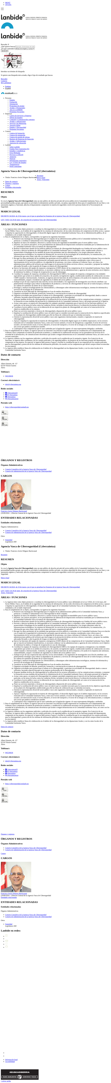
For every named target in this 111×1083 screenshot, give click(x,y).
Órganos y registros (7, 834)
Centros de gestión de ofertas (20, 137)
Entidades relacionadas (9, 897)
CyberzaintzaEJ (11, 393)
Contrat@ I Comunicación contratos (22, 119)
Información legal (11, 1060)
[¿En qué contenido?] (25, 49)
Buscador (4, 44)
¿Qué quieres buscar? (18, 46)
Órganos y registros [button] (12, 183)
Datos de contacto (7, 727)
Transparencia (14, 164)
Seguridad (8, 540)
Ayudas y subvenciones (18, 121)
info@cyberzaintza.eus (13, 384)
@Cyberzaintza (11, 395)
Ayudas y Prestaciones (17, 108)
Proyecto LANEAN (16, 155)
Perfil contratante (16, 166)
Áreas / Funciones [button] (43, 179)
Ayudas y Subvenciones (18, 141)
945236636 (9, 376)
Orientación (14, 104)
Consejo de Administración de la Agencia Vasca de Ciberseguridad (28, 471)
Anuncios (13, 157)
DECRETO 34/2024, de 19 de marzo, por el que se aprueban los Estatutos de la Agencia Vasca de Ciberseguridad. (40, 216)
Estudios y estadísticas (17, 151)
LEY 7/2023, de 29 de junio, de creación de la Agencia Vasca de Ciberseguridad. (29, 220)
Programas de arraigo (17, 106)
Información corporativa (18, 161)
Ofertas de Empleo (16, 118)
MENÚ (7, 3)
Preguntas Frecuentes (17, 112)
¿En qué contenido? (18, 49)
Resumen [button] (40, 176)
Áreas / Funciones (7, 593)
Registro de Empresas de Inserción (22, 139)
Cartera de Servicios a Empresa (20, 116)
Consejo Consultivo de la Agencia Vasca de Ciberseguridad (25, 469)
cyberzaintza (10, 397)
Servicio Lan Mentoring (18, 123)
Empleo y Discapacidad (18, 127)
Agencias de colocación (18, 143)
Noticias (12, 159)
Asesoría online (15, 125)
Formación (13, 102)
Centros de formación (17, 133)
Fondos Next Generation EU (19, 149)
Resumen (4, 555)
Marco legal (5, 578)
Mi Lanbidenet (6, 83)
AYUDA (8, 5)
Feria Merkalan (15, 153)
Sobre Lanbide (15, 147)
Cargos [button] (7, 185)
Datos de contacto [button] (11, 181)
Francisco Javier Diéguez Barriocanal (14, 511)
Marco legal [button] (41, 178)
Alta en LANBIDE (16, 110)
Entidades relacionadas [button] (13, 187)
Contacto (4, 81)
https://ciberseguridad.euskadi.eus (17, 407)
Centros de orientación (17, 135)
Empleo (12, 100)
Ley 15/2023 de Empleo (18, 162)
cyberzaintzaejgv (11, 399)
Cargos (3, 853)
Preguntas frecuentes (17, 129)
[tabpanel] (55, 199)
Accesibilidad (10, 1061)
